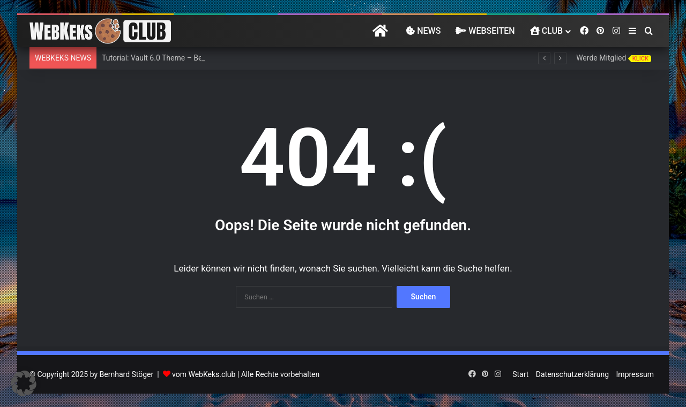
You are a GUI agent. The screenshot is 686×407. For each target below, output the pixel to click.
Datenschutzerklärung (572, 374)
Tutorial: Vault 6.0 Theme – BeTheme (164, 58)
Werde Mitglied (613, 58)
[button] (23, 383)
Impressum (635, 374)
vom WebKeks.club (203, 374)
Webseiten (485, 31)
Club (546, 31)
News (423, 31)
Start (520, 374)
